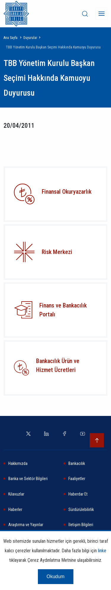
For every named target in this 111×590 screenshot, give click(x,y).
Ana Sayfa (10, 38)
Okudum (55, 576)
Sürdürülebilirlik (81, 509)
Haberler (15, 509)
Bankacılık (76, 463)
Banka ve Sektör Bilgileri (28, 478)
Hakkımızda (18, 463)
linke (102, 550)
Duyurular (30, 38)
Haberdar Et (78, 494)
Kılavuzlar (16, 494)
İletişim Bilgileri (80, 524)
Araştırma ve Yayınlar (25, 524)
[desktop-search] (85, 14)
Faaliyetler (76, 478)
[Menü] (101, 14)
